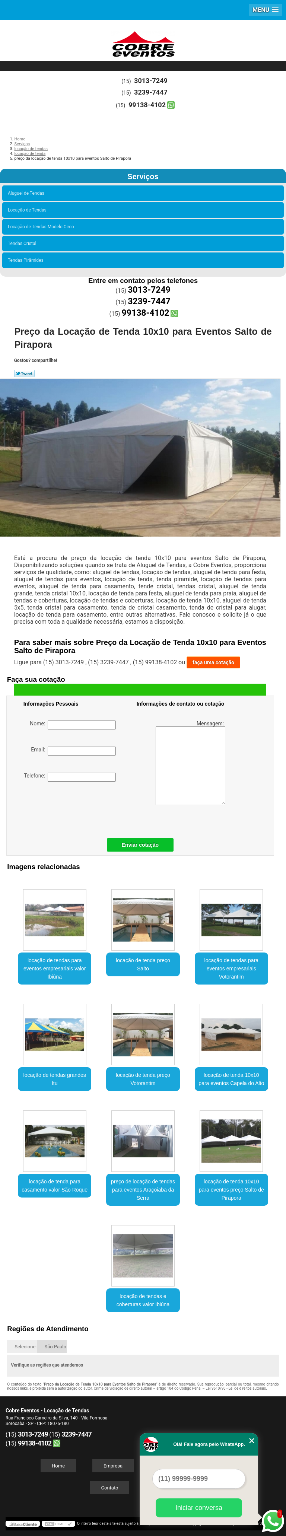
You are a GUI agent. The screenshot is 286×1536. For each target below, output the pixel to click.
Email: (73, 751)
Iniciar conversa (198, 1507)
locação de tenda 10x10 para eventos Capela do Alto (231, 1079)
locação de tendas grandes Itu (54, 1079)
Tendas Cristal (23, 243)
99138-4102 (147, 105)
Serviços (142, 176)
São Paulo (55, 1346)
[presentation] (70, 808)
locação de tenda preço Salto (143, 964)
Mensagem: (190, 763)
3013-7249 (151, 81)
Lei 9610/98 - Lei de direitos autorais (236, 1388)
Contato (109, 1488)
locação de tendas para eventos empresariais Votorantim (231, 968)
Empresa (113, 1466)
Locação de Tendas (28, 210)
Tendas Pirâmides (27, 260)
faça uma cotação (213, 662)
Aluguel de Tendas (27, 193)
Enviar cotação (140, 845)
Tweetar (24, 373)
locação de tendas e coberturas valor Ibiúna (143, 1300)
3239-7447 (151, 92)
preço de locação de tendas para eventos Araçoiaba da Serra (143, 1190)
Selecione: (25, 1346)
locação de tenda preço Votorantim (143, 1079)
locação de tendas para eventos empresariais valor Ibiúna (54, 968)
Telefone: (70, 777)
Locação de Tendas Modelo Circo (42, 226)
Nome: (73, 725)
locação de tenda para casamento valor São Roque (55, 1186)
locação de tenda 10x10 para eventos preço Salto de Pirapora (231, 1190)
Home (58, 1466)
